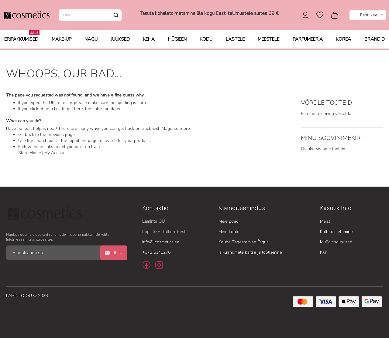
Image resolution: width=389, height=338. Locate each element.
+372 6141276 (156, 252)
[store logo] (26, 16)
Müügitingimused (336, 242)
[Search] (116, 16)
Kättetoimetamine (336, 232)
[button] (367, 16)
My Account (55, 153)
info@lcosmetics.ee (160, 242)
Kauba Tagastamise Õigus (244, 242)
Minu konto (229, 232)
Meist (325, 221)
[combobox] (90, 16)
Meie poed (229, 221)
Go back (26, 135)
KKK (323, 252)
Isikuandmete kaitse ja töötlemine (250, 252)
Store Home (29, 153)
